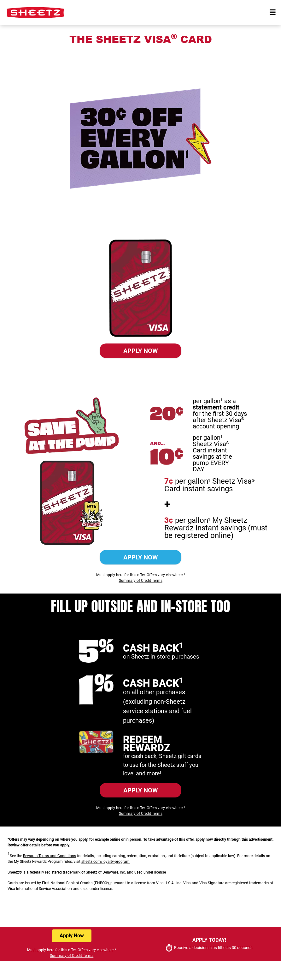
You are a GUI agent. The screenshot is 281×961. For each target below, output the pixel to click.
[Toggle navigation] (272, 12)
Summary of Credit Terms (140, 374)
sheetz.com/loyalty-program (105, 861)
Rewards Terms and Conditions (49, 856)
